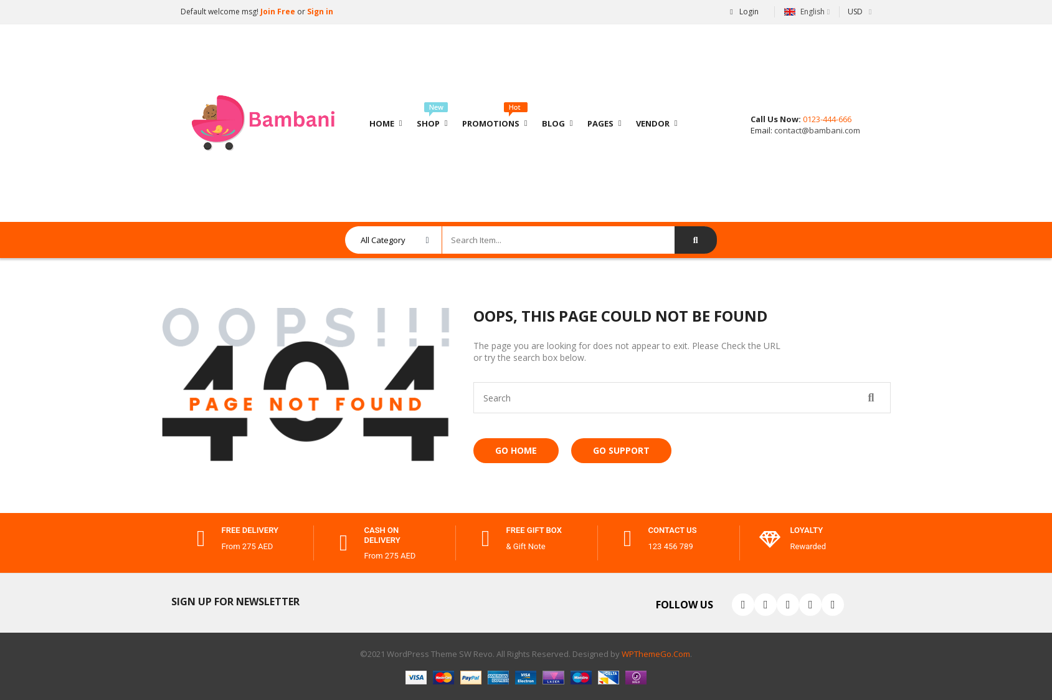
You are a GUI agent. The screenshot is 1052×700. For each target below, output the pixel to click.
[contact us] (628, 538)
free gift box (534, 530)
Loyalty (806, 530)
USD (855, 11)
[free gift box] (486, 538)
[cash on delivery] (344, 543)
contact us (672, 530)
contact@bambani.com (816, 130)
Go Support (621, 450)
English (804, 11)
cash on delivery (382, 534)
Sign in (320, 11)
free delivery (250, 530)
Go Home (516, 450)
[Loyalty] (770, 538)
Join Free (276, 11)
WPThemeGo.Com (656, 653)
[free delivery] (201, 538)
